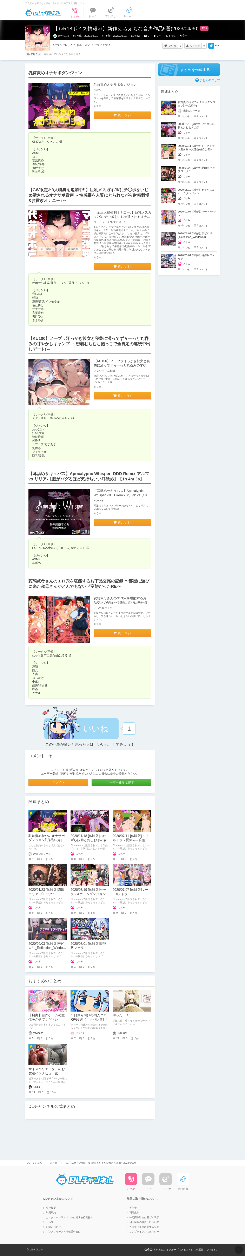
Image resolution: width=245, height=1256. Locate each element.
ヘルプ (49, 1222)
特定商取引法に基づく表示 (144, 1217)
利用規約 (51, 1212)
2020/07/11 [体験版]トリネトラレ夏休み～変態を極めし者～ (131, 840)
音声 (184, 35)
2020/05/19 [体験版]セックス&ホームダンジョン (196, 191)
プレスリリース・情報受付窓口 (63, 1231)
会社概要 (51, 1207)
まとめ (53, 1162)
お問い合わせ (53, 1226)
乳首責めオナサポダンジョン (115, 84)
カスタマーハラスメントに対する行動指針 (69, 1217)
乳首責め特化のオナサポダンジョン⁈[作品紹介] (196, 104)
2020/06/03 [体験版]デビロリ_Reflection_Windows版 (47, 948)
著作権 (133, 1207)
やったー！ (121, 1015)
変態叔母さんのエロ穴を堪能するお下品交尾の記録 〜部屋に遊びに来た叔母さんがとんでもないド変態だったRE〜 (122, 602)
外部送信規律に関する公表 (144, 1226)
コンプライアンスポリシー (144, 1231)
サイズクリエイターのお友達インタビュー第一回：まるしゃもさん (46, 1073)
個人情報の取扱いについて (144, 1222)
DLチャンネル (43, 12)
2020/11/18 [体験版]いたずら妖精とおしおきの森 (196, 125)
